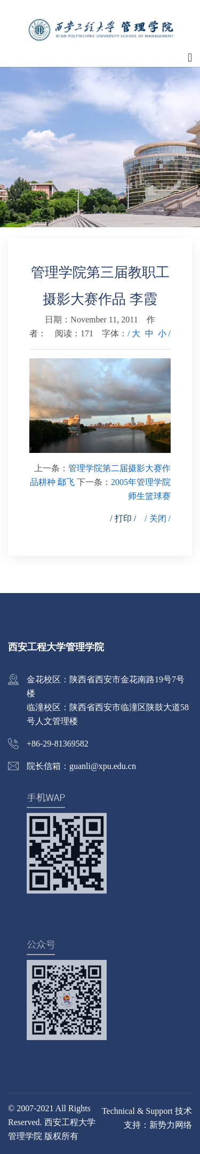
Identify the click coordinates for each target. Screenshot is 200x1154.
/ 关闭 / (158, 518)
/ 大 (133, 333)
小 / (164, 333)
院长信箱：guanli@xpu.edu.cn (81, 766)
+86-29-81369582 (58, 743)
